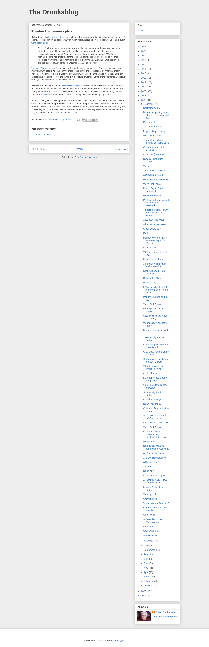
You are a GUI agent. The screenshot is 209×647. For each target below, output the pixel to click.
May (146, 567)
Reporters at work (152, 195)
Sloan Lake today (152, 404)
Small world (149, 515)
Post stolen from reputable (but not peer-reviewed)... (156, 203)
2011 (144, 82)
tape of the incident (71, 86)
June (146, 563)
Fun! (145, 233)
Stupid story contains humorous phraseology (156, 447)
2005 (144, 595)
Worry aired (149, 441)
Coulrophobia (150, 373)
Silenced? (148, 466)
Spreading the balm (153, 126)
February (148, 581)
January (148, 585)
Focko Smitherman (166, 612)
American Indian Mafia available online (154, 265)
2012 (144, 78)
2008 (144, 95)
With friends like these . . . (156, 224)
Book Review (150, 247)
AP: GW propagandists (154, 457)
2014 (144, 69)
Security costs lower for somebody (155, 317)
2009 (144, 91)
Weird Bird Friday (152, 135)
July (146, 559)
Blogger (120, 640)
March (147, 576)
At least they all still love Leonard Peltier (155, 481)
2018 (144, 55)
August (147, 554)
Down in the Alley (152, 278)
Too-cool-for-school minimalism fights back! (156, 141)
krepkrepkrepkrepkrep (154, 131)
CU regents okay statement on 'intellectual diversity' (154, 434)
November (149, 541)
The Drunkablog (53, 12)
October (148, 545)
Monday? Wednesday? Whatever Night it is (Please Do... (155, 240)
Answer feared (150, 535)
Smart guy (148, 471)
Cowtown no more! (152, 531)
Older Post (121, 148)
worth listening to (39, 43)
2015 (144, 64)
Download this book (153, 259)
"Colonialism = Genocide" (156, 503)
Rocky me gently (151, 108)
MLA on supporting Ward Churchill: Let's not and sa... (156, 115)
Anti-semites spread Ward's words (153, 520)
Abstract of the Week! (154, 219)
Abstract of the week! (154, 453)
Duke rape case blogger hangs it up (155, 379)
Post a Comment (43, 134)
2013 (144, 73)
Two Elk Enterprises (59, 37)
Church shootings (152, 399)
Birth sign (148, 526)
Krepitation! (149, 122)
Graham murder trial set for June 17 (155, 148)
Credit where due (152, 228)
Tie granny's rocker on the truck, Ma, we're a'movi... (156, 213)
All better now (150, 462)
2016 (144, 60)
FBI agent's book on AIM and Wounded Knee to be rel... (155, 290)
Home (79, 148)
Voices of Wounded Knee (44, 68)
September (149, 550)
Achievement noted (153, 175)
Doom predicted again (154, 475)
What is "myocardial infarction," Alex (153, 367)
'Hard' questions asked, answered (155, 386)
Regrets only (149, 282)
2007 (144, 100)
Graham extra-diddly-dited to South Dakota (156, 360)
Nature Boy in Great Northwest (153, 189)
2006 (144, 591)
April (146, 572)
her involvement (44, 94)
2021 (144, 46)
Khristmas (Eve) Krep (154, 154)
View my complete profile (165, 616)
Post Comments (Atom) (86, 157)
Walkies (147, 166)
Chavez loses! (150, 499)
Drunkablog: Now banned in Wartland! (156, 346)
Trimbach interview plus (155, 170)
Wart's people (150, 494)
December (149, 104)
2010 (144, 86)
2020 (144, 51)
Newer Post (38, 148)
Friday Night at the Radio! (156, 179)
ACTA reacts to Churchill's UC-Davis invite (156, 417)
